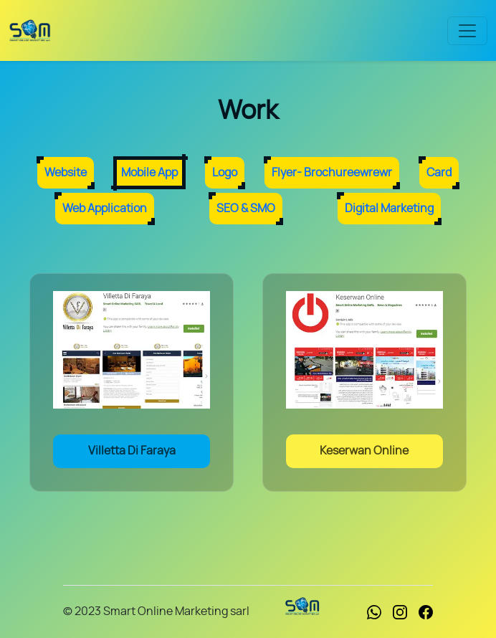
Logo (224, 172)
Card (439, 172)
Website (65, 172)
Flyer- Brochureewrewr (332, 172)
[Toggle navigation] (467, 30)
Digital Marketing (389, 208)
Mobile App (149, 172)
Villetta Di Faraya (132, 451)
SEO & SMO (245, 208)
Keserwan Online (364, 451)
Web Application (104, 208)
